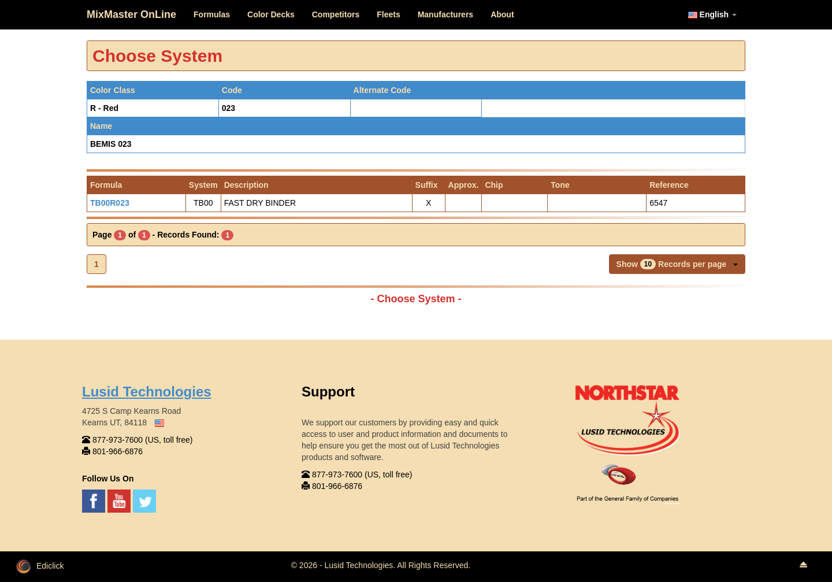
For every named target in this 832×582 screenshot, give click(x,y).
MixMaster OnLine (131, 14)
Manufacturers (445, 14)
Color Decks (271, 14)
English (712, 15)
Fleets (388, 14)
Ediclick (40, 565)
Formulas (212, 14)
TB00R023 (109, 202)
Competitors (335, 14)
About (502, 14)
